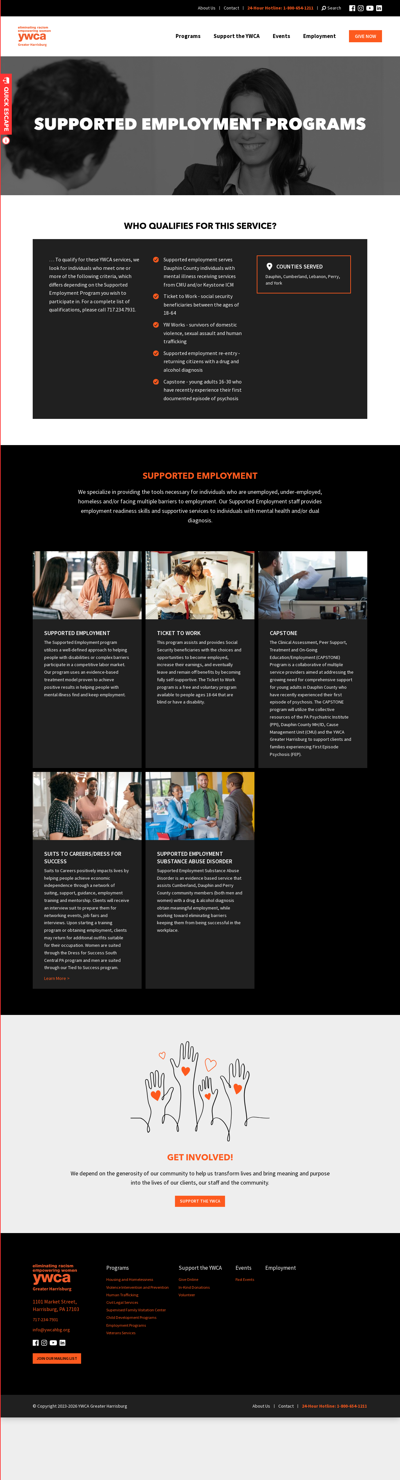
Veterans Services (121, 1395)
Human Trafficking (122, 1357)
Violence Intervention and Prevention (139, 1350)
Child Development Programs (132, 1380)
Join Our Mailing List (59, 1420)
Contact (231, 8)
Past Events (248, 1342)
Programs (188, 36)
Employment (319, 36)
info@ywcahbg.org (54, 1392)
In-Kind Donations (198, 1350)
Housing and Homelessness (130, 1342)
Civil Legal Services (122, 1365)
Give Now (365, 36)
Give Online (191, 1342)
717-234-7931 (48, 1381)
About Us (207, 8)
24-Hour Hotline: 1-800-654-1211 (280, 8)
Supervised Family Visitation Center (137, 1373)
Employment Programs (127, 1388)
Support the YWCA (237, 36)
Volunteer (190, 1357)
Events (281, 36)
